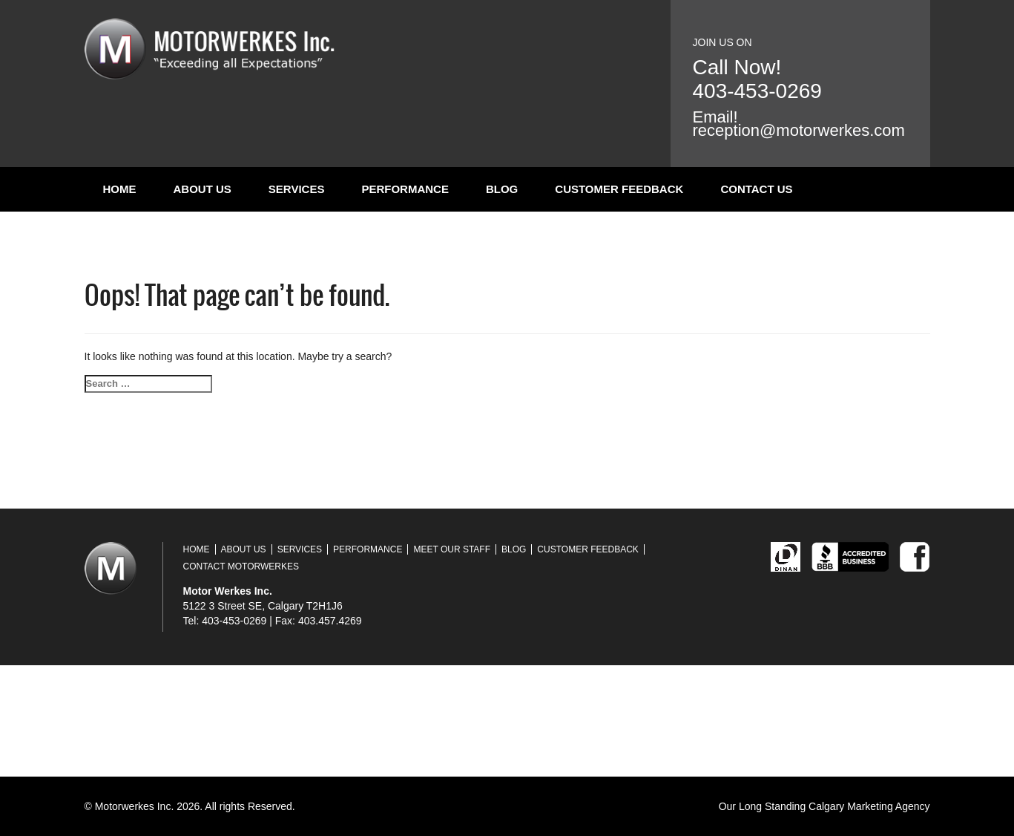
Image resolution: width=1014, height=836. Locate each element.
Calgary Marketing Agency (869, 806)
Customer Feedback (619, 189)
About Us (202, 189)
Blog (502, 189)
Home (119, 189)
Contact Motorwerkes (241, 566)
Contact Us (756, 189)
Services (297, 189)
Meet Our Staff (451, 549)
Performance (405, 189)
